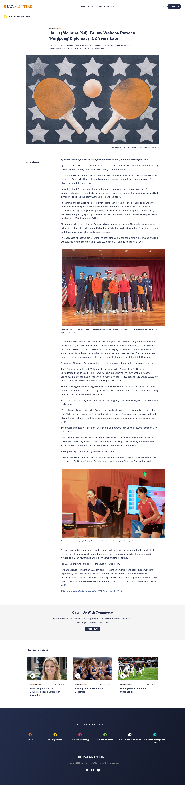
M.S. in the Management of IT (155, 738)
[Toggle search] (162, 6)
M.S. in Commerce (105, 737)
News (30, 737)
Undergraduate (55, 737)
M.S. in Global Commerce (130, 737)
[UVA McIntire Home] (92, 757)
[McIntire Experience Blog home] (18, 6)
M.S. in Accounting (80, 737)
